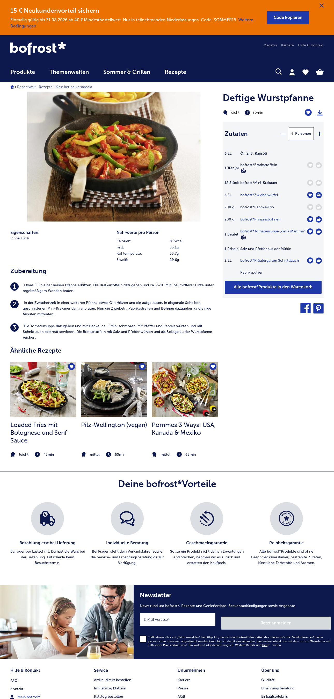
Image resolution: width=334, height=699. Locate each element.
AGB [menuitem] (181, 567)
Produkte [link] (22, 72)
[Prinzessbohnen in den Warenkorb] (319, 219)
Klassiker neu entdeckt (74, 87)
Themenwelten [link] (69, 72)
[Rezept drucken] (320, 113)
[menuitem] (22, 74)
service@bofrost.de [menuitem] (30, 583)
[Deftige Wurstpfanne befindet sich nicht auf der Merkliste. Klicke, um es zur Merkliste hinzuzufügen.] (308, 112)
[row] (167, 117)
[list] (167, 410)
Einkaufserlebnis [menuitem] (274, 567)
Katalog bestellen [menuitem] (108, 567)
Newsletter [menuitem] (103, 592)
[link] (57, 48)
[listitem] (113, 164)
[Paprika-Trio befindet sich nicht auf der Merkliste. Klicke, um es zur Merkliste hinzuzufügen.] (310, 207)
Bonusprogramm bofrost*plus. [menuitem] (119, 608)
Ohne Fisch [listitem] (19, 114)
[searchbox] (204, 72)
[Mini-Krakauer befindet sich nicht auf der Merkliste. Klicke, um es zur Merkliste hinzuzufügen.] (310, 183)
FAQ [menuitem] (14, 550)
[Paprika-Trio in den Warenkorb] (319, 207)
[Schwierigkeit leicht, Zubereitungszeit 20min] (255, 113)
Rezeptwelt (26, 87)
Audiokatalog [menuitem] (105, 575)
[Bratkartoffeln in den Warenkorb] (319, 165)
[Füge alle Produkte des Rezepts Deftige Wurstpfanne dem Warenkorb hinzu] (273, 287)
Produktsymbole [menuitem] (275, 592)
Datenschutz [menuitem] (188, 583)
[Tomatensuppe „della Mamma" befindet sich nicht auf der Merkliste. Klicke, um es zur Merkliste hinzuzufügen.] (310, 231)
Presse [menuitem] (183, 559)
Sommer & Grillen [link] (126, 72)
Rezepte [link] (175, 72)
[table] (273, 216)
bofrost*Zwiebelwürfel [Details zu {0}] (259, 195)
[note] (43, 330)
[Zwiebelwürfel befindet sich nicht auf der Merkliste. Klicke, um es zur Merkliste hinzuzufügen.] (310, 195)
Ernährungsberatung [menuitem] (277, 559)
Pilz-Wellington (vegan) (114, 300)
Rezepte (46, 87)
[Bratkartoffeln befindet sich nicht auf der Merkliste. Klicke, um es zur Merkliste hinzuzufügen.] (310, 165)
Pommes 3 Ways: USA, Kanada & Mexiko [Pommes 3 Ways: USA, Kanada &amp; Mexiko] (184, 304)
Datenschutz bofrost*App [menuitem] (199, 592)
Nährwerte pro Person (138, 108)
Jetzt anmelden (309, 495)
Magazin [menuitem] (270, 45)
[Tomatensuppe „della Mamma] (319, 232)
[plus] (319, 133)
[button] (288, 17)
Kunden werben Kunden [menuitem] (114, 600)
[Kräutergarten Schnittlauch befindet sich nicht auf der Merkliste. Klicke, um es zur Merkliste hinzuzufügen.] (310, 260)
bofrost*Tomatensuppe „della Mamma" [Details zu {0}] (272, 231)
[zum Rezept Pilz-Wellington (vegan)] (114, 265)
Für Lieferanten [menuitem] (190, 617)
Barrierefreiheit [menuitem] (190, 625)
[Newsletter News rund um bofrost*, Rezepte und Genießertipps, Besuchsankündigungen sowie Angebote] (234, 496)
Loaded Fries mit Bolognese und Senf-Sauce (40, 308)
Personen (303, 133)
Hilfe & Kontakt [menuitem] (311, 45)
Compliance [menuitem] (188, 608)
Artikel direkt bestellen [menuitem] (112, 550)
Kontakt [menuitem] (16, 559)
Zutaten (236, 133)
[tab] (292, 72)
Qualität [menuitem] (267, 550)
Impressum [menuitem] (187, 575)
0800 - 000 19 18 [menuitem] (29, 591)
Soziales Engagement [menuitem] (195, 600)
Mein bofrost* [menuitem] (25, 566)
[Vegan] (243, 171)
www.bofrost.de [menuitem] (27, 575)
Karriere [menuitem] (287, 45)
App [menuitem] (97, 583)
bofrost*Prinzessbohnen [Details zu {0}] (260, 219)
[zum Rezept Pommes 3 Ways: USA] (184, 265)
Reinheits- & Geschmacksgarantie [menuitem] (289, 583)
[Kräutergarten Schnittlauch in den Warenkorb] (319, 261)
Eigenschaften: (25, 108)
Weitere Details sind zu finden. (258, 517)
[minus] (283, 133)
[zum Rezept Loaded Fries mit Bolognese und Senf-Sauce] (43, 265)
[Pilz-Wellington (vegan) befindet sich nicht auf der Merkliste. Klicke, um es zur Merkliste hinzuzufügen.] (141, 243)
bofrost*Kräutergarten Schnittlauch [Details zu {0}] (269, 260)
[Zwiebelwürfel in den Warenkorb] (319, 195)
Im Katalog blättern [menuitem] (110, 559)
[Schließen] (322, 6)
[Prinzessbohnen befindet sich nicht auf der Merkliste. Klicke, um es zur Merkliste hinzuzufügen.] (310, 219)
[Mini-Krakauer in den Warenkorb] (319, 183)
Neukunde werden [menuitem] (276, 575)
